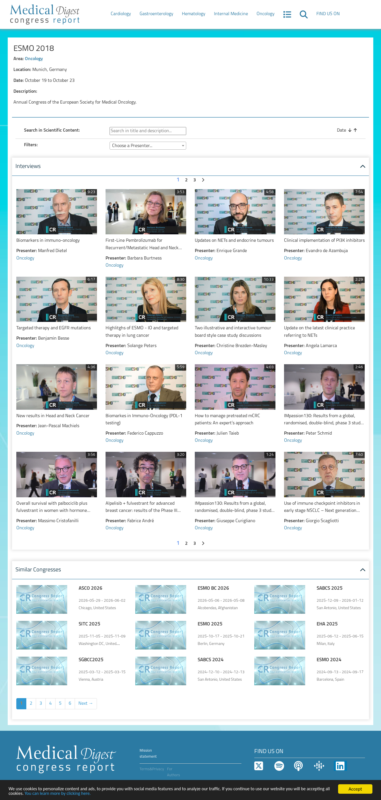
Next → (85, 703)
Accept (355, 788)
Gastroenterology (156, 14)
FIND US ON (328, 14)
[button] (287, 16)
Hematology (193, 14)
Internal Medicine (231, 14)
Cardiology (121, 14)
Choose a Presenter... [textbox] (132, 146)
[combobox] (148, 146)
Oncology (266, 14)
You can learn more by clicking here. (86, 793)
